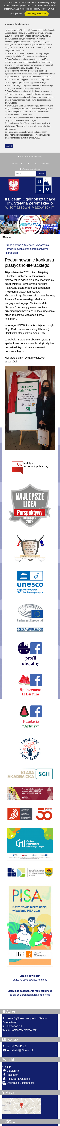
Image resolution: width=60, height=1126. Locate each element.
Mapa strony (36, 156)
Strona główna (24, 156)
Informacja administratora (30, 169)
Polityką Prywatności (22, 5)
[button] (56, 224)
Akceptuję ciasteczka (36, 13)
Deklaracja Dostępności (18, 1083)
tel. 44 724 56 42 (14, 1046)
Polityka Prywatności (16, 1078)
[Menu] (30, 237)
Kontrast (45, 164)
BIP (6, 1066)
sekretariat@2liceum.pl (17, 1050)
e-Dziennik (10, 1070)
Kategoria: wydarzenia (36, 245)
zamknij (9, 146)
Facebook (10, 1074)
